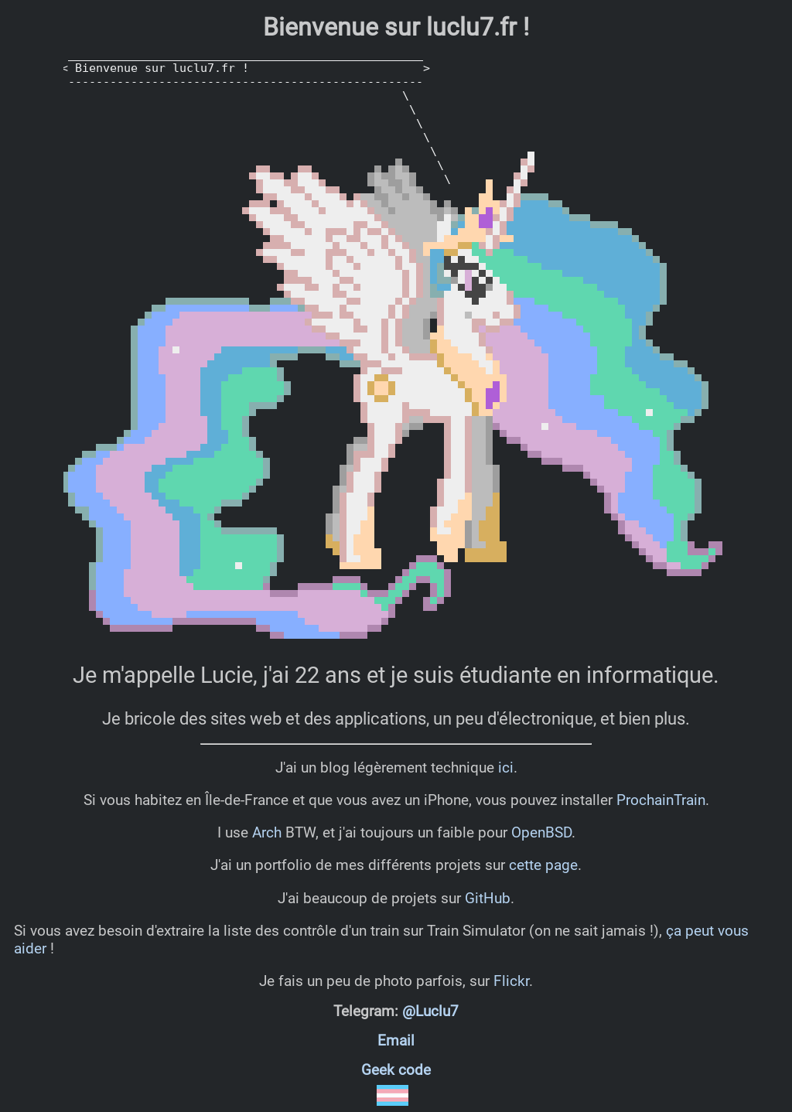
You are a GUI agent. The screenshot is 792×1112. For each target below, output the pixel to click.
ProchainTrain (660, 800)
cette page (543, 865)
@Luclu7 (430, 1011)
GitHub (487, 898)
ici (506, 767)
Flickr (511, 981)
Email (396, 1040)
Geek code (396, 1070)
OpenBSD (541, 832)
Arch (267, 832)
